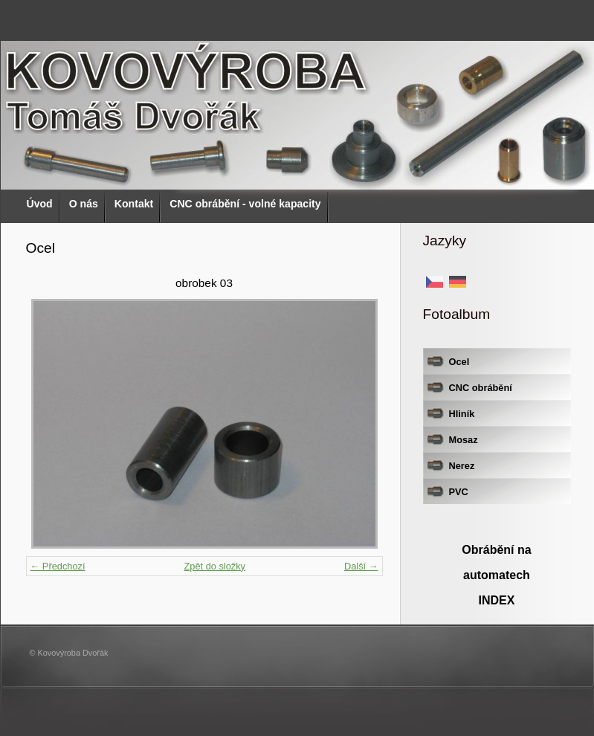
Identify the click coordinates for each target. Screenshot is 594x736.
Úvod (40, 204)
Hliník (462, 413)
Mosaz (463, 439)
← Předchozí (57, 566)
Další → (361, 566)
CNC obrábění (480, 387)
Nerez (462, 465)
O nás (83, 204)
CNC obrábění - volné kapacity (245, 204)
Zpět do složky (214, 566)
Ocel (459, 361)
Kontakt (133, 204)
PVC (458, 491)
